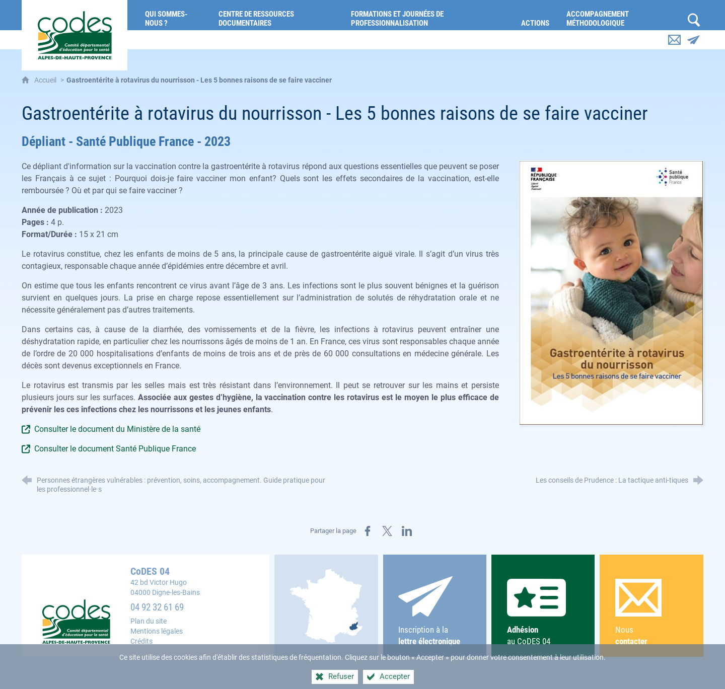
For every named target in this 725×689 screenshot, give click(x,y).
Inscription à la (434, 611)
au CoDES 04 (543, 612)
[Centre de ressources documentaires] (277, 15)
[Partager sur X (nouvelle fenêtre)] (387, 531)
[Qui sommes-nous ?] (173, 15)
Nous (651, 613)
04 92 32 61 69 (157, 607)
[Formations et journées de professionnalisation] (428, 15)
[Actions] (536, 15)
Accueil (46, 80)
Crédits (141, 641)
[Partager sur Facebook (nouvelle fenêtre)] (367, 531)
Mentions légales (156, 631)
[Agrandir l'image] (611, 292)
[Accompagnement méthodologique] (621, 15)
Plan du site (148, 621)
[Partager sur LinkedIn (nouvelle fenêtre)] (406, 531)
